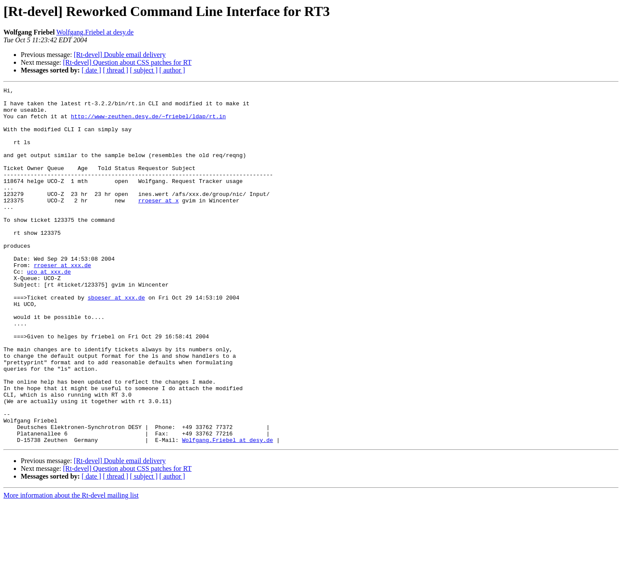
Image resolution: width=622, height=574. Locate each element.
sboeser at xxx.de (116, 340)
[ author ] (172, 70)
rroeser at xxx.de (62, 301)
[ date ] (91, 70)
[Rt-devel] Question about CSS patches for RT (127, 62)
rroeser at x (158, 223)
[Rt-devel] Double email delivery (120, 54)
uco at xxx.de (49, 309)
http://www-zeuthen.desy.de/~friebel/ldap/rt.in (148, 122)
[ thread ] (115, 70)
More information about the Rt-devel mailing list (71, 566)
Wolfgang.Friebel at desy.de (94, 32)
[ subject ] (144, 70)
